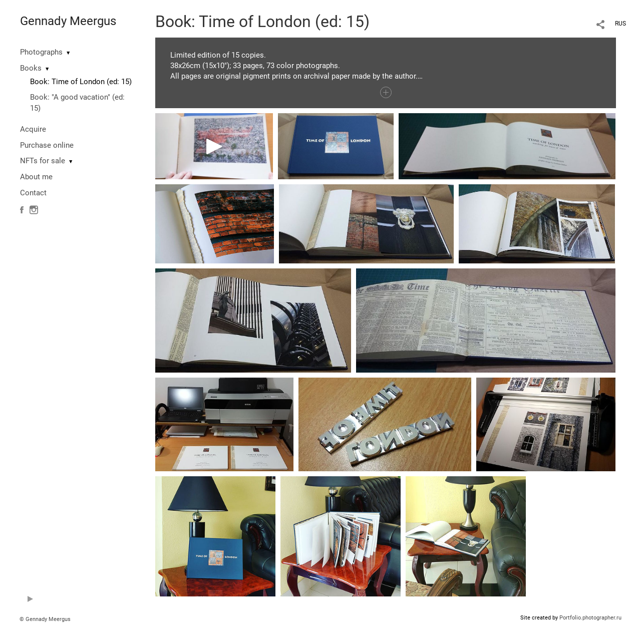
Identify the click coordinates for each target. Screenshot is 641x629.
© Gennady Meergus (45, 619)
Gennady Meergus (68, 21)
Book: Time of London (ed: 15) (81, 81)
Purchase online (47, 145)
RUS (620, 23)
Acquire (33, 129)
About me (36, 176)
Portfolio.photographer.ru (590, 617)
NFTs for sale (42, 160)
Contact (33, 192)
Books (31, 68)
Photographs (41, 52)
